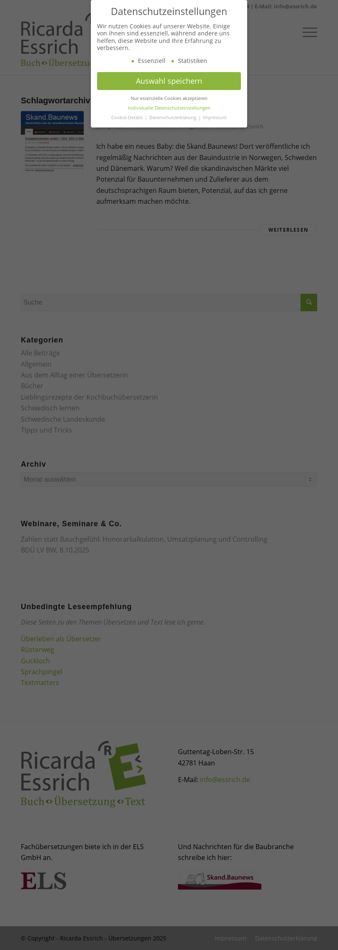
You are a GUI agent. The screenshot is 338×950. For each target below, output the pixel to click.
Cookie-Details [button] (127, 126)
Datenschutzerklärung (173, 126)
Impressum (215, 126)
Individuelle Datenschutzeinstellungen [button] (169, 116)
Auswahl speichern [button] (169, 90)
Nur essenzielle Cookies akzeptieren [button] (169, 107)
